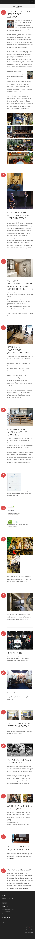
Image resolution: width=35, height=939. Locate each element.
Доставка (4, 913)
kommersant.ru (24, 888)
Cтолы (3, 920)
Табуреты (4, 922)
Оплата (3, 914)
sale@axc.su (7, 899)
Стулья (3, 923)
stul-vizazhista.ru (24, 824)
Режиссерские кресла (19, 870)
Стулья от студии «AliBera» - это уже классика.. (17, 432)
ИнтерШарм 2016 (16, 653)
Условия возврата (6, 911)
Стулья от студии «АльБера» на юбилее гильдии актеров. (18, 215)
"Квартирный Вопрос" (23, 730)
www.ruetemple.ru (16, 621)
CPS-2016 (11, 692)
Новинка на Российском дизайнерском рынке (19, 350)
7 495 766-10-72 (9, 898)
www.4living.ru (10, 858)
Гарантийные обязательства (8, 909)
